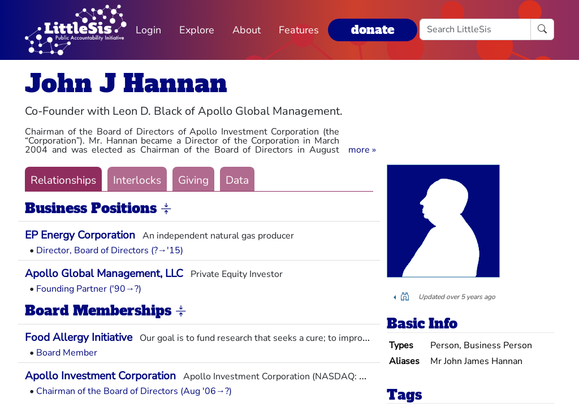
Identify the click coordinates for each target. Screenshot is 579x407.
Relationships (63, 180)
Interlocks (137, 180)
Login (148, 30)
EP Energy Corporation (80, 235)
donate (372, 29)
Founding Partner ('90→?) (88, 289)
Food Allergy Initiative (78, 337)
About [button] (246, 30)
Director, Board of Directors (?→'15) (109, 250)
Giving (193, 180)
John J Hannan (126, 83)
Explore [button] (196, 30)
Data (237, 180)
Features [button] (299, 30)
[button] (362, 149)
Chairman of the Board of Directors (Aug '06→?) (134, 391)
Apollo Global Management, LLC (104, 273)
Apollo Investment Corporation (100, 376)
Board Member (66, 353)
